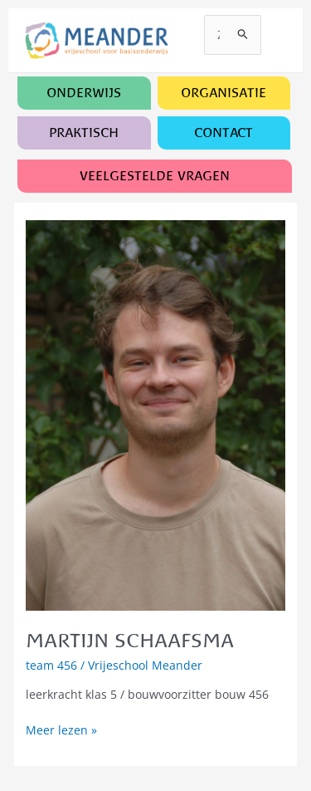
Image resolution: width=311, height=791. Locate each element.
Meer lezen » (61, 730)
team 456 (51, 665)
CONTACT (223, 132)
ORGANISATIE (223, 93)
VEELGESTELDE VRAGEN (155, 176)
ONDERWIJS (83, 93)
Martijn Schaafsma (130, 640)
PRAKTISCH (84, 132)
